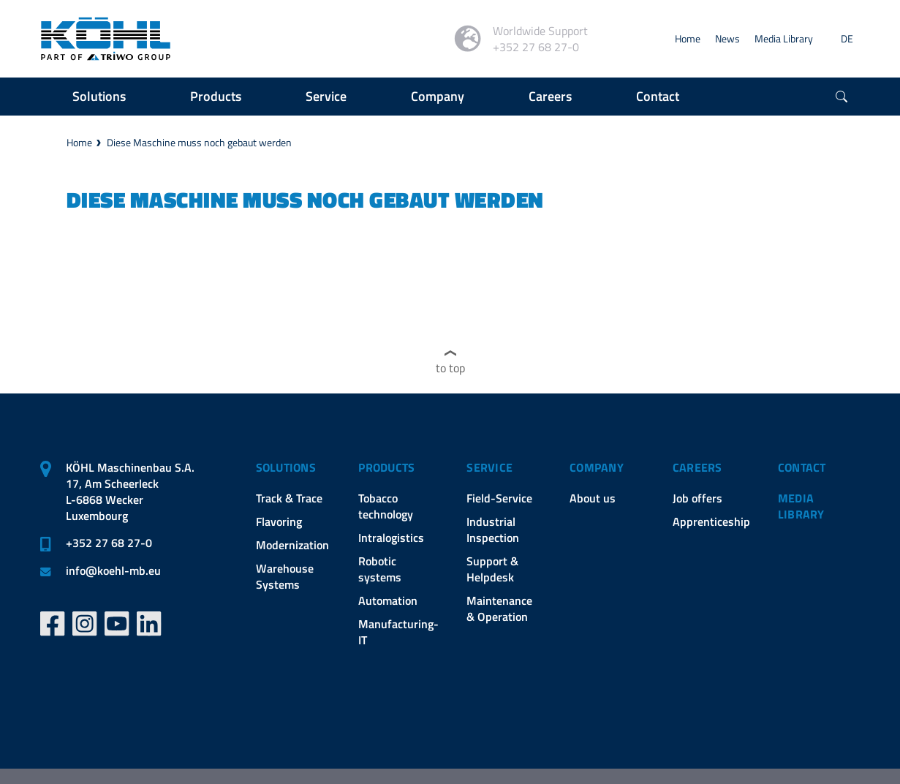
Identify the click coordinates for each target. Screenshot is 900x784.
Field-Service (499, 498)
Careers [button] (550, 96)
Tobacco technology (385, 506)
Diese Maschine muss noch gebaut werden (199, 142)
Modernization (292, 545)
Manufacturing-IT (398, 632)
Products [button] (215, 96)
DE (847, 38)
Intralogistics (391, 537)
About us (593, 498)
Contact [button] (657, 96)
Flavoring (279, 521)
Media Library (784, 38)
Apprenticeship (711, 521)
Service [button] (326, 96)
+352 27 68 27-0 (109, 542)
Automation (387, 600)
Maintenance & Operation (499, 608)
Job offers (697, 498)
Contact (802, 467)
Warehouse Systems (285, 576)
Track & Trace (289, 498)
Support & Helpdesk (492, 569)
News (727, 38)
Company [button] (437, 96)
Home (687, 38)
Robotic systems (379, 569)
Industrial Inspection (492, 529)
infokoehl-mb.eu (113, 570)
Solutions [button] (99, 96)
